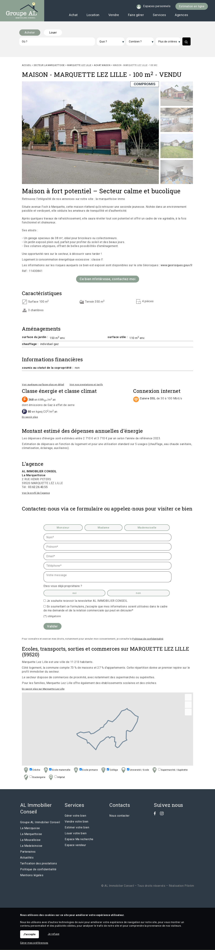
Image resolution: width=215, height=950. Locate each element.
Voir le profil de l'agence (36, 493)
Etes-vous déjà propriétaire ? (62, 586)
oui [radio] (74, 593)
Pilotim (189, 886)
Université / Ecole (135, 770)
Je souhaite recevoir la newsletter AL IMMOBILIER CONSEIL (87, 601)
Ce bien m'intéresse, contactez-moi (107, 279)
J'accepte (29, 934)
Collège (109, 770)
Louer (53, 32)
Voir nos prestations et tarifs (86, 384)
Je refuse (54, 934)
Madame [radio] (103, 528)
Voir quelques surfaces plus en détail (43, 384)
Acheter (30, 32)
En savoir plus (30, 417)
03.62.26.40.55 (38, 487)
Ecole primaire (85, 770)
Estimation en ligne (191, 6)
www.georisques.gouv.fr (177, 265)
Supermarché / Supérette (170, 770)
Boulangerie (34, 778)
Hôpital (56, 778)
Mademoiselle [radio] (147, 528)
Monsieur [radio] (63, 528)
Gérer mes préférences (34, 942)
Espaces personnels (156, 6)
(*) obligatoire (52, 616)
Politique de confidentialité (147, 639)
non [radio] (138, 593)
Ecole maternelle (56, 770)
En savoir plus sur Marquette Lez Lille (43, 689)
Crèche (31, 770)
